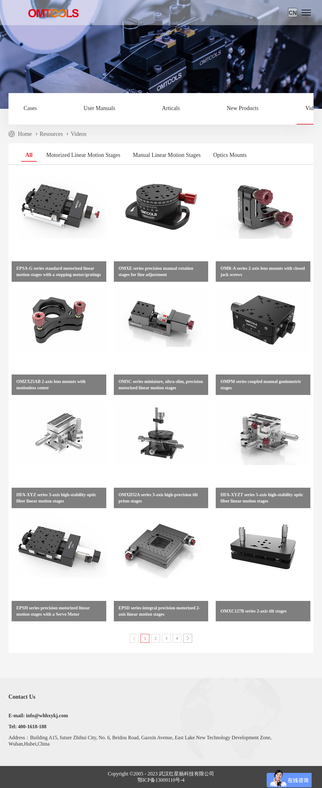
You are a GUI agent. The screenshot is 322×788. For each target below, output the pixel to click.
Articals (171, 108)
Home (25, 134)
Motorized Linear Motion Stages (83, 155)
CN (293, 13)
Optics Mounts (230, 155)
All (28, 155)
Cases (30, 108)
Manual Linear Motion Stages (166, 155)
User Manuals (99, 108)
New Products (243, 108)
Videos (78, 134)
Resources (51, 134)
